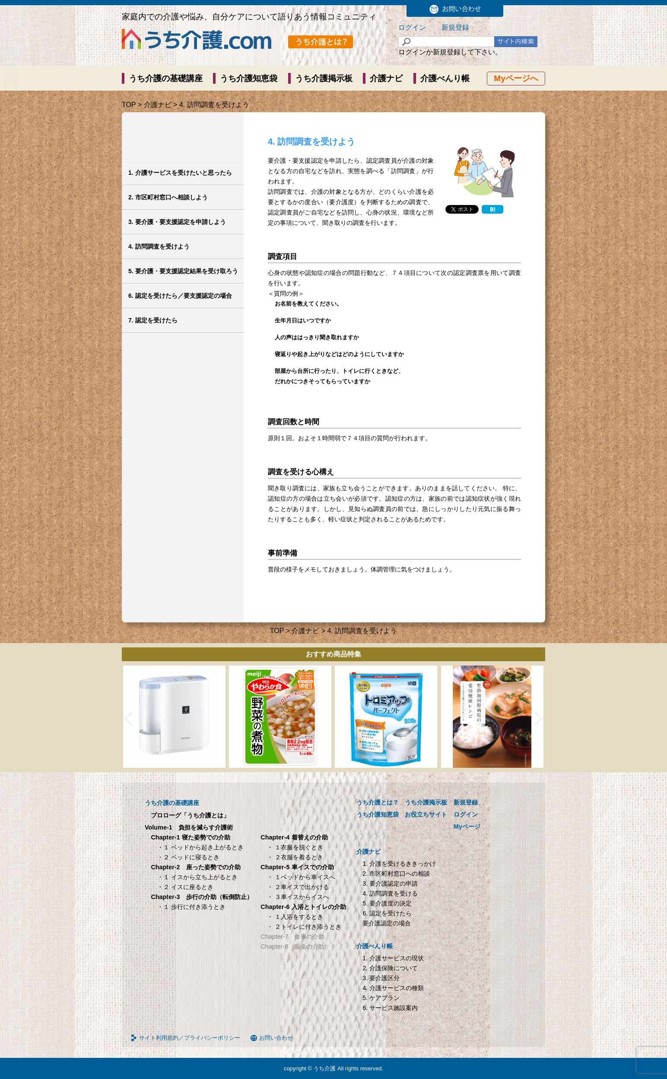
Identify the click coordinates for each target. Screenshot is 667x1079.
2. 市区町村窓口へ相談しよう (168, 197)
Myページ (467, 826)
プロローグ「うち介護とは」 (190, 815)
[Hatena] (492, 209)
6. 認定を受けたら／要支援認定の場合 (180, 295)
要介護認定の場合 (386, 923)
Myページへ (516, 78)
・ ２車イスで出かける (298, 886)
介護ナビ (386, 78)
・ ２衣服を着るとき (295, 857)
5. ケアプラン (381, 997)
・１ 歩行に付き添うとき (191, 906)
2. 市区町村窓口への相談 (396, 873)
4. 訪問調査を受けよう (159, 246)
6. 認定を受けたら (387, 913)
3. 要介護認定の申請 (390, 883)
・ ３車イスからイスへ (298, 896)
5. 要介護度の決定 (387, 903)
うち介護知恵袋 (248, 78)
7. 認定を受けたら (153, 320)
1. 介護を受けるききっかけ (399, 863)
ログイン (412, 27)
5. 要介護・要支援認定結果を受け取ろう (183, 271)
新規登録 (455, 27)
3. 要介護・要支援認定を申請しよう (177, 221)
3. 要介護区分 (381, 978)
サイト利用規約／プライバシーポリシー (189, 1038)
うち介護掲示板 (324, 78)
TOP (129, 104)
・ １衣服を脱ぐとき (295, 847)
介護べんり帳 (445, 78)
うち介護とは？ (377, 802)
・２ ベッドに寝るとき (188, 857)
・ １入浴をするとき (295, 916)
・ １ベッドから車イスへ (301, 877)
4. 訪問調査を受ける (390, 893)
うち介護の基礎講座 (166, 78)
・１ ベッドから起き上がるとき (200, 847)
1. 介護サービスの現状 (393, 958)
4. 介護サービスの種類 (393, 987)
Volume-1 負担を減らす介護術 (189, 827)
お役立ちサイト (426, 814)
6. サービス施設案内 (390, 1007)
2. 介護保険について (390, 968)
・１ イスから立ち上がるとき (197, 877)
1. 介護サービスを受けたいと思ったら (180, 172)
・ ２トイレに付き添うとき (304, 926)
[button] (128, 717)
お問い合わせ (276, 1038)
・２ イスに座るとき (185, 886)
